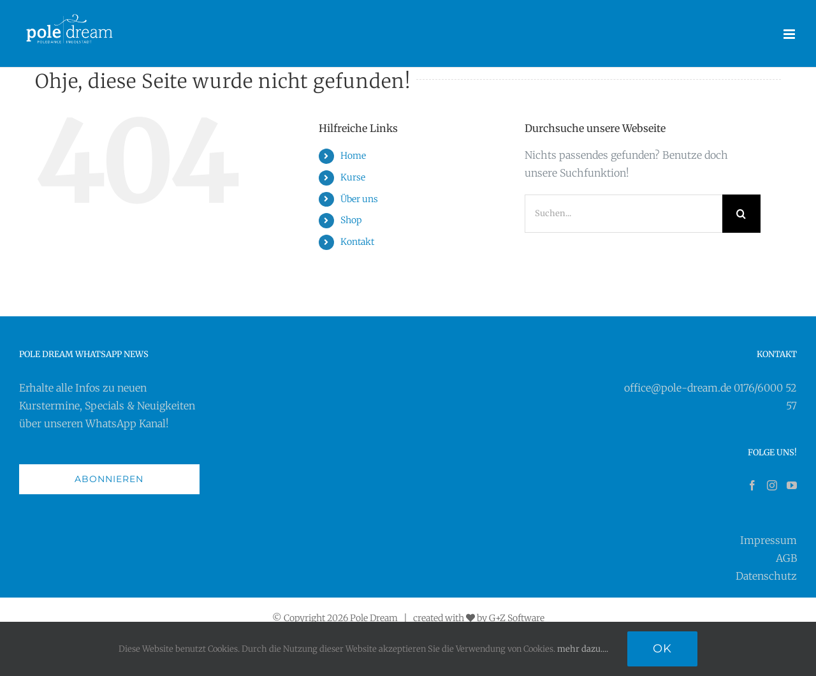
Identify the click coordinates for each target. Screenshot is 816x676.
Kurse (352, 177)
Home (353, 155)
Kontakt (357, 241)
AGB (786, 558)
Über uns (359, 199)
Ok (662, 649)
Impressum (768, 540)
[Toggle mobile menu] (790, 34)
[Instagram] (772, 485)
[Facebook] (752, 485)
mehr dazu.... (582, 648)
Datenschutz (766, 575)
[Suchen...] (623, 214)
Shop (350, 220)
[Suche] (741, 214)
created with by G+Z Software (478, 618)
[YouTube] (792, 485)
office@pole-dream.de (677, 387)
